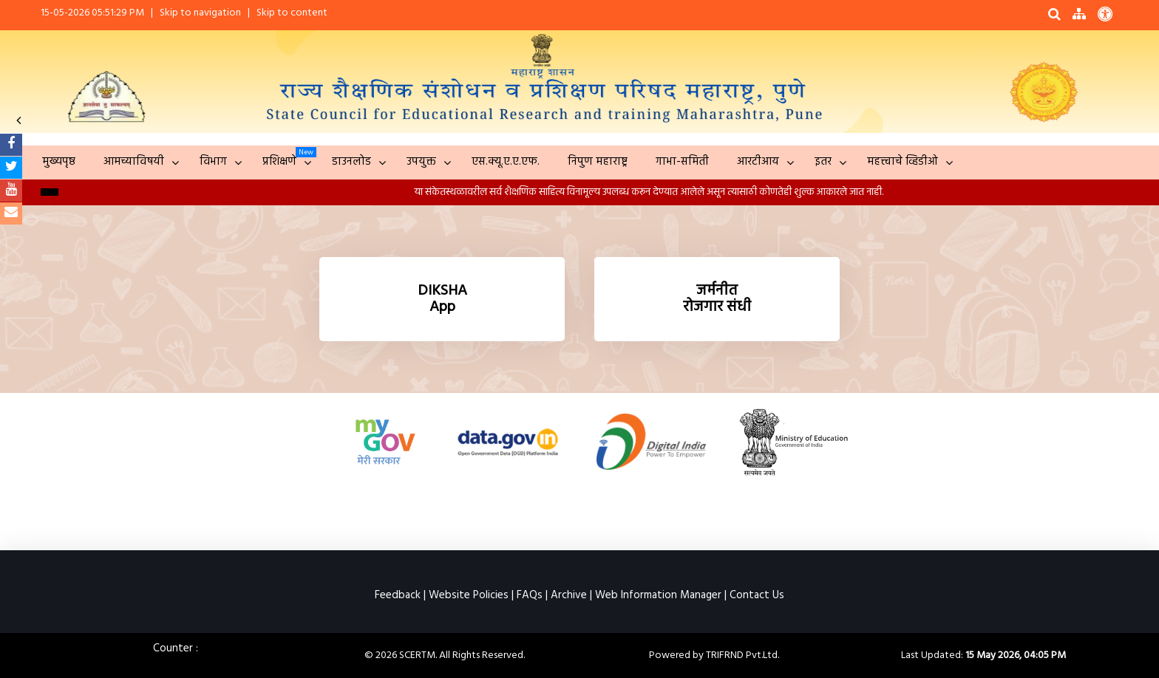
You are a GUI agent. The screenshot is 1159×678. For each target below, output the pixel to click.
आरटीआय (758, 162)
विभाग (213, 162)
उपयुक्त (421, 162)
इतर (823, 162)
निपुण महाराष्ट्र (598, 162)
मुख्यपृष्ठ (58, 162)
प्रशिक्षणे (279, 162)
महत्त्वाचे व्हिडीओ (902, 162)
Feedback (398, 595)
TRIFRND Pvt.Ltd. (742, 655)
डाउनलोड (351, 162)
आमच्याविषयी (133, 162)
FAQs (530, 595)
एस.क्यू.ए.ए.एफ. (506, 162)
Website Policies (469, 595)
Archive (569, 595)
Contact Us (757, 595)
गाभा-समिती (682, 162)
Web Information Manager (658, 595)
